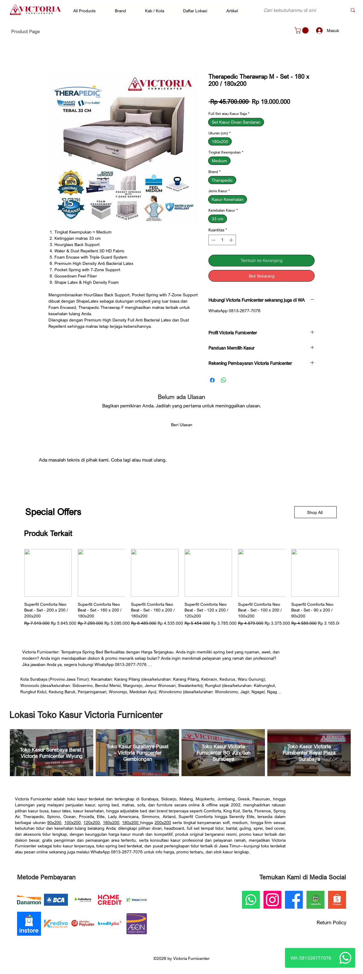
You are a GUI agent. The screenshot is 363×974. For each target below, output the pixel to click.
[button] (87, 10)
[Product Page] (25, 31)
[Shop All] (315, 512)
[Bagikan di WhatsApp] (223, 380)
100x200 (72, 822)
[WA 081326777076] (311, 958)
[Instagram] (272, 900)
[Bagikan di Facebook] (212, 380)
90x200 (54, 822)
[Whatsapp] (345, 958)
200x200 (163, 822)
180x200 (131, 822)
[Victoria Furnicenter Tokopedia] (315, 900)
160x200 (111, 822)
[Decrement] (212, 240)
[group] (181, 587)
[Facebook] (294, 900)
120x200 (91, 822)
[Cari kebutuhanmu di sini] (300, 10)
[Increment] (231, 240)
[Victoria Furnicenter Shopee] (337, 900)
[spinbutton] (222, 240)
